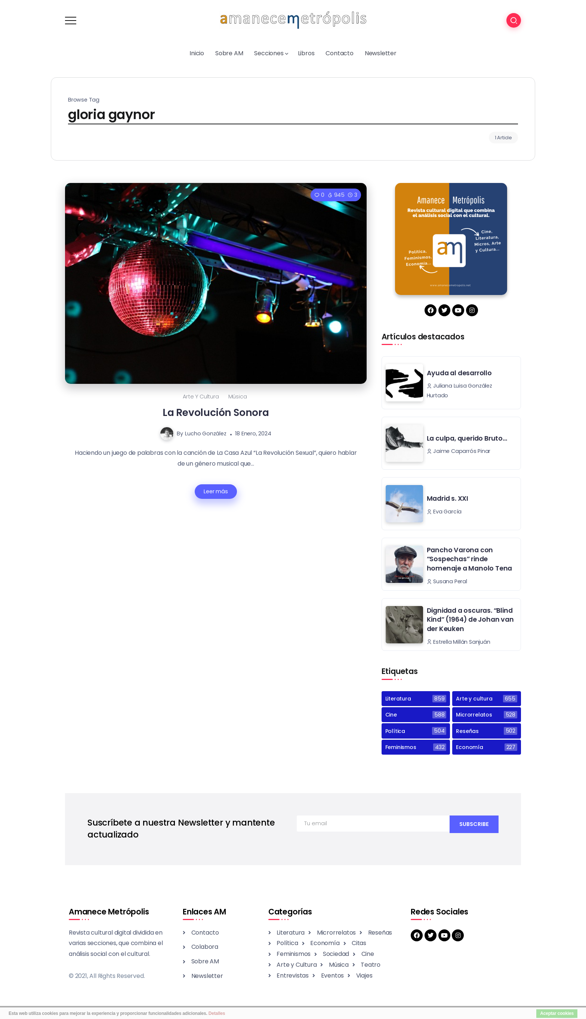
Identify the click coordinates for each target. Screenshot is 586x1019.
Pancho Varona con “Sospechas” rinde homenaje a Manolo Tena (469, 559)
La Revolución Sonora (216, 412)
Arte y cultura (201, 396)
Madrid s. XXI (447, 498)
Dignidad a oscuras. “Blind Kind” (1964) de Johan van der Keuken (470, 619)
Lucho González (205, 433)
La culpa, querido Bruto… (467, 438)
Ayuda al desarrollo (459, 373)
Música (237, 396)
